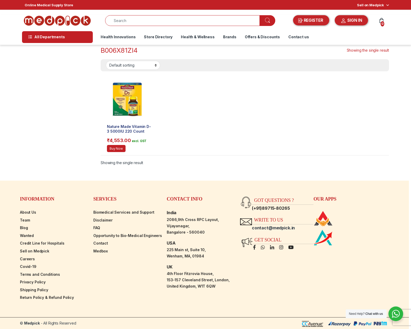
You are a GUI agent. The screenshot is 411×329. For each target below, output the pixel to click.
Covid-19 (28, 266)
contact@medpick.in (273, 227)
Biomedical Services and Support (123, 212)
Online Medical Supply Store (49, 5)
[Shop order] (133, 65)
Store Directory (158, 37)
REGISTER (311, 20)
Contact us (298, 37)
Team (25, 220)
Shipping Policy (34, 290)
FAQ (96, 227)
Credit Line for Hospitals (42, 243)
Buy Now (116, 148)
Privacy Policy (33, 282)
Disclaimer (103, 220)
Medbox (100, 251)
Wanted (27, 235)
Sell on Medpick (370, 5)
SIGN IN (351, 21)
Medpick (32, 323)
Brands (229, 37)
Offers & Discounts (262, 37)
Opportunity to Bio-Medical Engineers (127, 235)
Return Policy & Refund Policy (47, 297)
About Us (28, 212)
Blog (24, 227)
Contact (100, 243)
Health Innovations (118, 37)
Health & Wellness (198, 37)
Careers (27, 259)
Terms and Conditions (40, 274)
